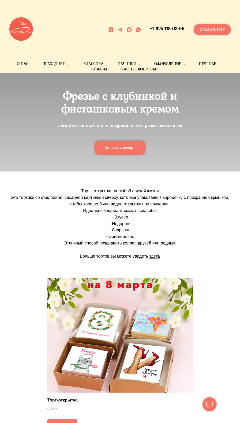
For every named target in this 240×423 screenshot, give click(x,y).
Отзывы (99, 69)
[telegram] (120, 30)
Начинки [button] (127, 63)
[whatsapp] (138, 30)
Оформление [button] (168, 63)
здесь (154, 256)
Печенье (207, 63)
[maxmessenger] (129, 30)
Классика (93, 63)
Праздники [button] (55, 63)
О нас (23, 63)
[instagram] (111, 30)
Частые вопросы (138, 69)
